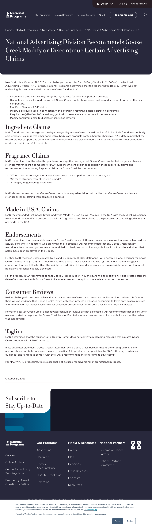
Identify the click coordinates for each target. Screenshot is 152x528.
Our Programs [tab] (42, 15)
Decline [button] (130, 521)
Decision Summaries (71, 30)
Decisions (74, 464)
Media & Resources (27, 30)
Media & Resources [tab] (63, 15)
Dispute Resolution (49, 475)
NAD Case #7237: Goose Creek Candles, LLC (113, 30)
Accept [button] (117, 521)
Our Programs (47, 443)
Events (72, 450)
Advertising (44, 450)
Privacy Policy (89, 510)
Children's (43, 457)
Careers (10, 455)
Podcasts (74, 477)
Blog (71, 457)
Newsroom (48, 30)
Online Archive (139, 4)
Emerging (43, 481)
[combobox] (107, 4)
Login (122, 4)
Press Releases (78, 470)
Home (8, 30)
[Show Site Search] (145, 15)
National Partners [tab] (86, 15)
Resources (75, 484)
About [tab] (102, 15)
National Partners (112, 443)
